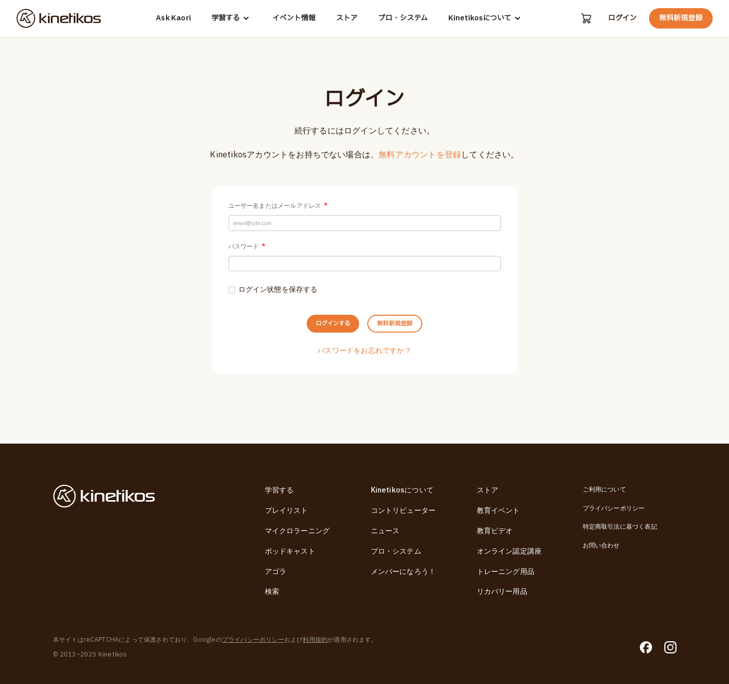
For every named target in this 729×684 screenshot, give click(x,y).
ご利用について (604, 489)
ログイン (622, 18)
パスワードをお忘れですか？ (364, 372)
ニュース (385, 531)
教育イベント (498, 510)
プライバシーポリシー (614, 508)
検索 (272, 591)
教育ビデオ (495, 531)
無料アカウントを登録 (420, 155)
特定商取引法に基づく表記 (620, 526)
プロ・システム (402, 18)
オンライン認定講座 (509, 551)
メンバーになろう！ (403, 571)
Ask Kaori (173, 18)
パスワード (246, 253)
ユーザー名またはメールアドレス (278, 206)
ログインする (322, 341)
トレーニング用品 (506, 571)
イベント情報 (293, 18)
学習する (231, 18)
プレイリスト (286, 510)
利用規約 (315, 639)
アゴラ (276, 571)
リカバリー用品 (502, 591)
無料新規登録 (681, 18)
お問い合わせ (601, 545)
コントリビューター (403, 510)
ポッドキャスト (290, 551)
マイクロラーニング (297, 531)
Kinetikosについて (485, 18)
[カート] (585, 18)
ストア (346, 18)
